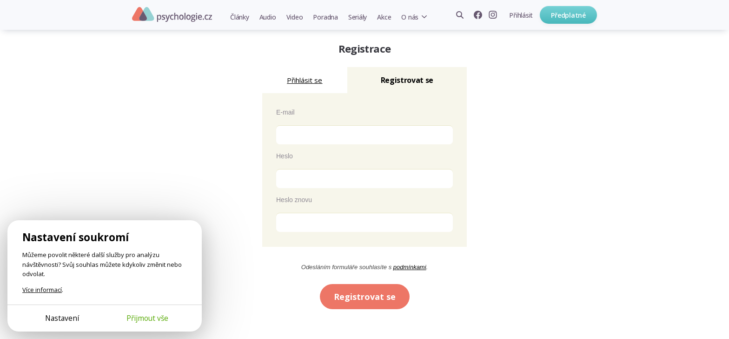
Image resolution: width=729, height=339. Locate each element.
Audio (267, 17)
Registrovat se (365, 296)
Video (294, 17)
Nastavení (62, 318)
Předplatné (568, 15)
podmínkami (409, 267)
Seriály (357, 17)
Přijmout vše (147, 318)
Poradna (325, 17)
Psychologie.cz (172, 14)
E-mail (285, 112)
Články (239, 17)
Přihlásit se (304, 80)
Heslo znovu (294, 199)
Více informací (42, 289)
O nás (409, 17)
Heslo (284, 156)
